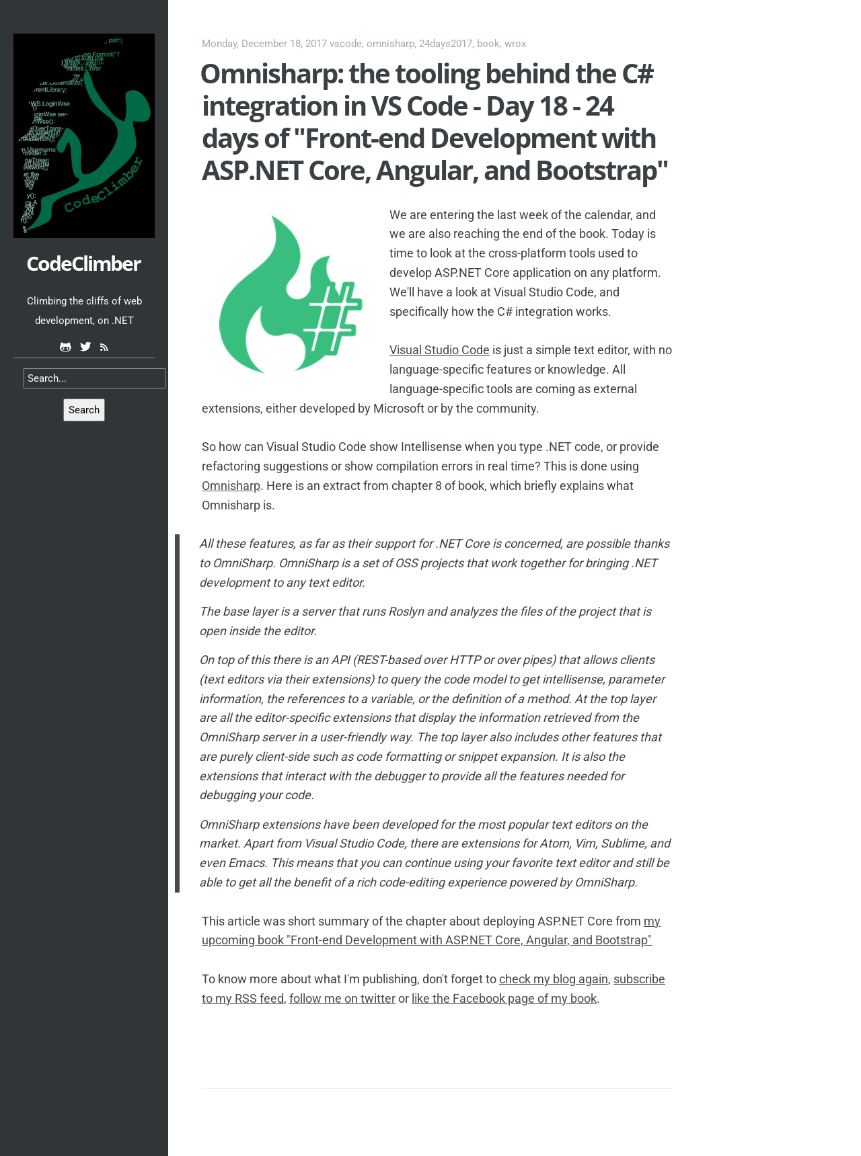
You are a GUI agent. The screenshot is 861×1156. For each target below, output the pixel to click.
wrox (515, 44)
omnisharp (390, 44)
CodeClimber (83, 263)
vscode (346, 44)
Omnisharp (231, 486)
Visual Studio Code (439, 350)
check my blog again (553, 979)
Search (84, 410)
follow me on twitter (342, 998)
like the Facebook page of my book (504, 998)
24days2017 (445, 44)
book (488, 44)
